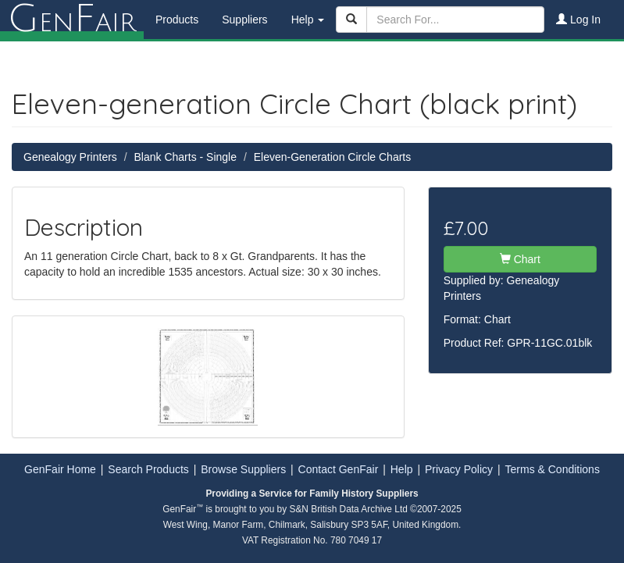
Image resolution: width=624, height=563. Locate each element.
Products (176, 19)
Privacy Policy (459, 469)
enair (72, 19)
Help (401, 469)
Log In (578, 19)
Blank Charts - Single (185, 157)
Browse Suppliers (243, 469)
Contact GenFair (338, 469)
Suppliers (244, 19)
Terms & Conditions (552, 469)
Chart (520, 259)
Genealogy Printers (70, 157)
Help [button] (308, 19)
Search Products (148, 469)
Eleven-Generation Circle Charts (333, 157)
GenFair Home (60, 469)
